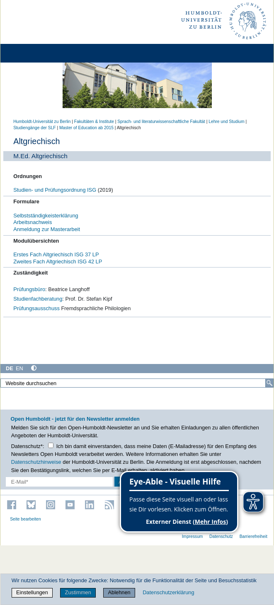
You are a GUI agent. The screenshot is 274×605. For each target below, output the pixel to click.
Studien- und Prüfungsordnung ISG (55, 190)
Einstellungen (32, 592)
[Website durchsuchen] (137, 383)
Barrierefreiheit (253, 536)
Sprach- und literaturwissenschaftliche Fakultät (161, 121)
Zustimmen (78, 592)
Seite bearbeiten (25, 519)
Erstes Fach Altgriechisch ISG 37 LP (56, 254)
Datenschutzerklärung (168, 592)
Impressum (192, 536)
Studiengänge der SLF (34, 127)
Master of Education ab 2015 (86, 127)
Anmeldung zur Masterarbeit (46, 229)
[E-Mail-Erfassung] (59, 482)
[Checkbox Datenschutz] (50, 445)
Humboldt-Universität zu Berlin (41, 121)
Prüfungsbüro (29, 289)
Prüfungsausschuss (36, 308)
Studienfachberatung (37, 299)
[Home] (29, 53)
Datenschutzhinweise (36, 462)
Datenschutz (221, 536)
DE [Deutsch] (9, 368)
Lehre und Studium (226, 121)
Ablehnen (119, 592)
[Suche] (269, 383)
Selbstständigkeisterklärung (45, 215)
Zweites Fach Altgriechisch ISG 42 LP (57, 261)
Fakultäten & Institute (94, 121)
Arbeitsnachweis (32, 222)
